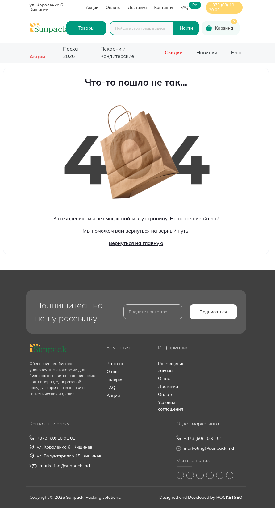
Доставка (137, 7)
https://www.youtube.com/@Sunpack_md (210, 475)
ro (194, 5)
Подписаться (213, 312)
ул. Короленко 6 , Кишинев (47, 7)
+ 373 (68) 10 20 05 (221, 7)
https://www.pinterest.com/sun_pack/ (229, 475)
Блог (237, 52)
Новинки (206, 52)
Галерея (115, 379)
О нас (113, 371)
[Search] (186, 28)
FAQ (185, 7)
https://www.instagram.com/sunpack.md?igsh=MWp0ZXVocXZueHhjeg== (190, 475)
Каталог (115, 363)
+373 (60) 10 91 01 (56, 438)
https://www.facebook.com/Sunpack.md (180, 475)
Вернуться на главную (136, 243)
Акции (92, 7)
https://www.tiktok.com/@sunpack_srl (200, 475)
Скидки (174, 52)
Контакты (163, 7)
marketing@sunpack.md (65, 466)
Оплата (113, 7)
